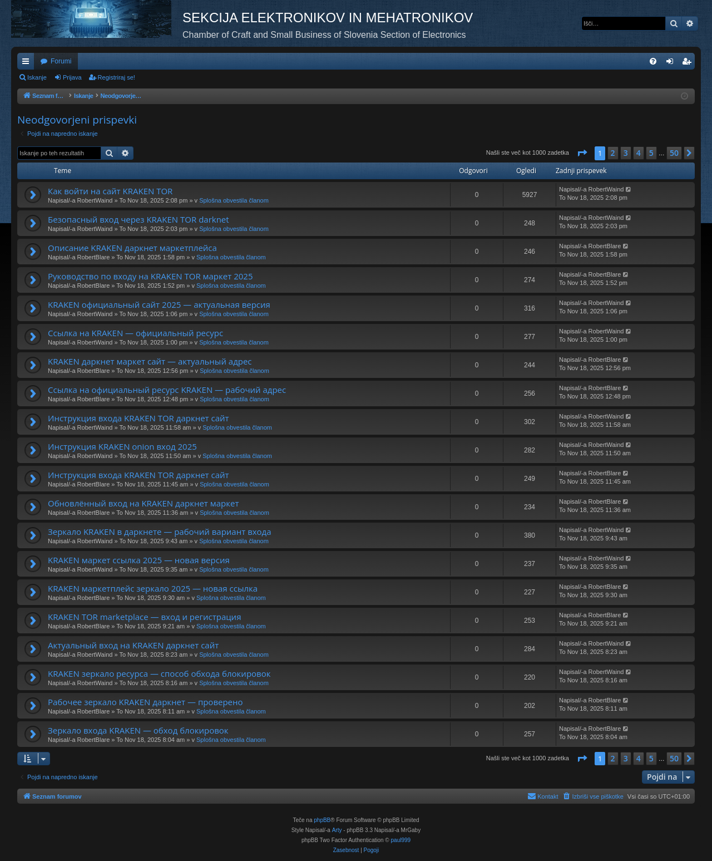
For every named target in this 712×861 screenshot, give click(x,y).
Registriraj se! (116, 77)
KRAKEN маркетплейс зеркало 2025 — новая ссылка (153, 588)
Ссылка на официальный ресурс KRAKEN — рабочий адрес (167, 389)
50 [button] (674, 152)
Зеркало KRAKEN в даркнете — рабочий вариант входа (159, 531)
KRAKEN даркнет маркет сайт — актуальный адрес (150, 361)
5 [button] (651, 152)
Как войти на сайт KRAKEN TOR (110, 190)
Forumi (61, 61)
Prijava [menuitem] (672, 63)
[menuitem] (653, 61)
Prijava (72, 77)
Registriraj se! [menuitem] (689, 63)
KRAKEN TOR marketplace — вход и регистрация (144, 616)
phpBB (322, 820)
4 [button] (638, 152)
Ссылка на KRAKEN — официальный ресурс (135, 332)
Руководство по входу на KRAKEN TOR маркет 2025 (150, 276)
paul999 (401, 840)
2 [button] (613, 152)
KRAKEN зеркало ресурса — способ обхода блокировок (159, 673)
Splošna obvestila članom (234, 200)
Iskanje (37, 77)
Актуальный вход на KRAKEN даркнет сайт (133, 645)
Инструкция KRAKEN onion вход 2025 (122, 446)
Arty (337, 830)
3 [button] (626, 152)
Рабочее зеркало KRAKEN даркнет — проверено (145, 701)
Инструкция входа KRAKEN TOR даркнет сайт (138, 418)
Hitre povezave (28, 63)
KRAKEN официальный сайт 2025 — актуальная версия (159, 304)
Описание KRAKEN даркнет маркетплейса (132, 247)
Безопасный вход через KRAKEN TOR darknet (138, 219)
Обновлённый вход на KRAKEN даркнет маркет (143, 503)
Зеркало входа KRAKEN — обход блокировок (138, 730)
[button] (581, 153)
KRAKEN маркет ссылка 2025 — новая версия (139, 559)
